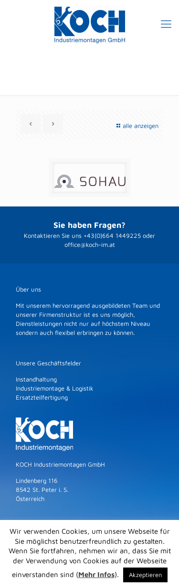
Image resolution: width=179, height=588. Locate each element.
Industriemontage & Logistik (55, 388)
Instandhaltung (36, 379)
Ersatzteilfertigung (42, 397)
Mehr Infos (96, 574)
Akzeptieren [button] (145, 574)
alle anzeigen (136, 125)
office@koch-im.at (89, 244)
